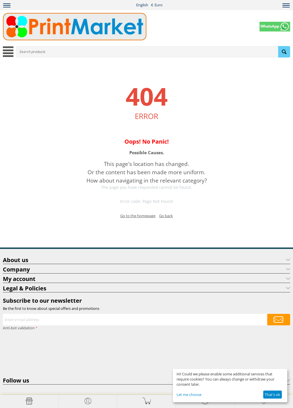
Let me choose (189, 394)
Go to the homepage (137, 215)
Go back (166, 215)
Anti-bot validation (19, 327)
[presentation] (26, 352)
